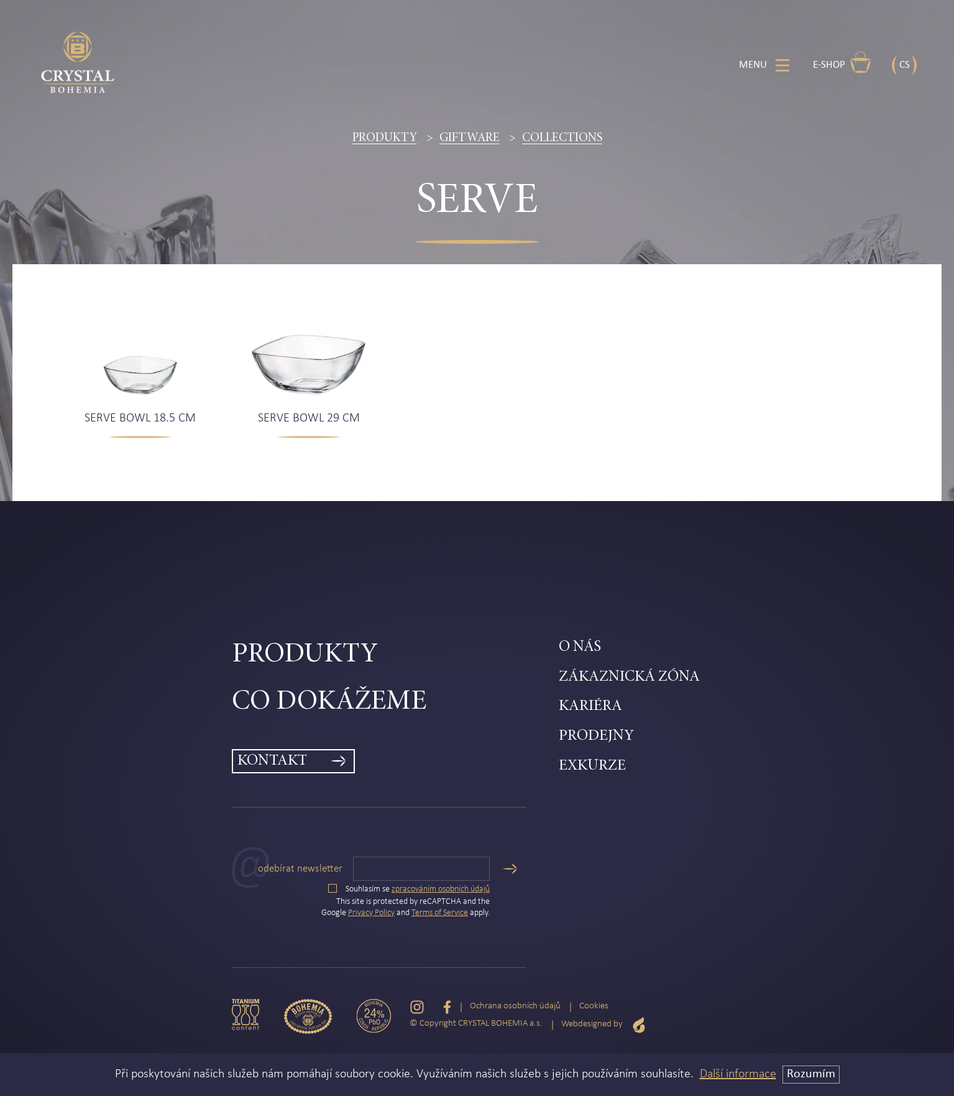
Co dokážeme (329, 702)
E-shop (842, 62)
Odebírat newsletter (300, 868)
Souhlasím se (409, 889)
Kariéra (590, 706)
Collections (562, 138)
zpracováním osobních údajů (441, 889)
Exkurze (592, 766)
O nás (580, 647)
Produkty (384, 138)
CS (904, 65)
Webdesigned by (603, 1024)
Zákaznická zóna (629, 677)
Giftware (469, 138)
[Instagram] (417, 1007)
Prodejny (596, 736)
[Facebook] (447, 1007)
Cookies (593, 1006)
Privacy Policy (371, 913)
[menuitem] (395, 655)
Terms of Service (439, 913)
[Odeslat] (509, 868)
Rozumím (811, 1074)
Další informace (738, 1074)
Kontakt (272, 761)
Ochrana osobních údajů (515, 1006)
